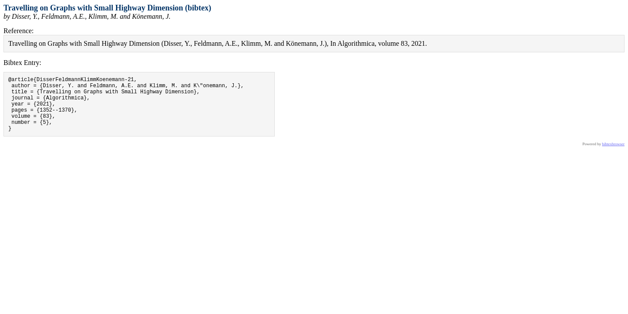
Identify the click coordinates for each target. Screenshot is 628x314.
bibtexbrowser (613, 156)
